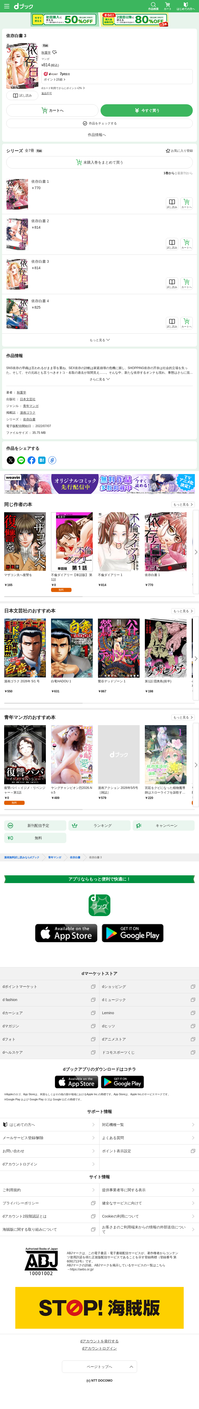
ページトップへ (99, 1367)
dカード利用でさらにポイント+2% (61, 88)
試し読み (25, 95)
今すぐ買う (150, 110)
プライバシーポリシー (21, 1203)
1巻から (169, 173)
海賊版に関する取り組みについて (30, 1229)
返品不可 (46, 93)
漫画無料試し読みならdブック (21, 857)
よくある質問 (113, 1138)
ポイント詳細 (53, 79)
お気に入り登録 (182, 151)
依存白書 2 (40, 221)
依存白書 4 (40, 301)
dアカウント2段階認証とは (25, 1216)
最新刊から (185, 173)
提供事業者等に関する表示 (124, 1190)
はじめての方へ (19, 1124)
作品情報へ (97, 135)
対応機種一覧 (113, 1125)
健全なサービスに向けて (122, 1203)
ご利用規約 (12, 1190)
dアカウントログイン (20, 1164)
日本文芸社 (27, 399)
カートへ (56, 110)
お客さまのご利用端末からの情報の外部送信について (144, 1229)
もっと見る (181, 504)
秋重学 (46, 52)
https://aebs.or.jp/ (82, 1269)
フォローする (54, 52)
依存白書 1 (40, 181)
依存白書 (29, 419)
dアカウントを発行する (99, 1341)
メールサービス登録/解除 (23, 1138)
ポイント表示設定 (116, 1151)
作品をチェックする (103, 123)
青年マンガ (31, 406)
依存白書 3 (40, 261)
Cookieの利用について (120, 1216)
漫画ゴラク (27, 412)
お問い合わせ (13, 1151)
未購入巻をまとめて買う (103, 162)
